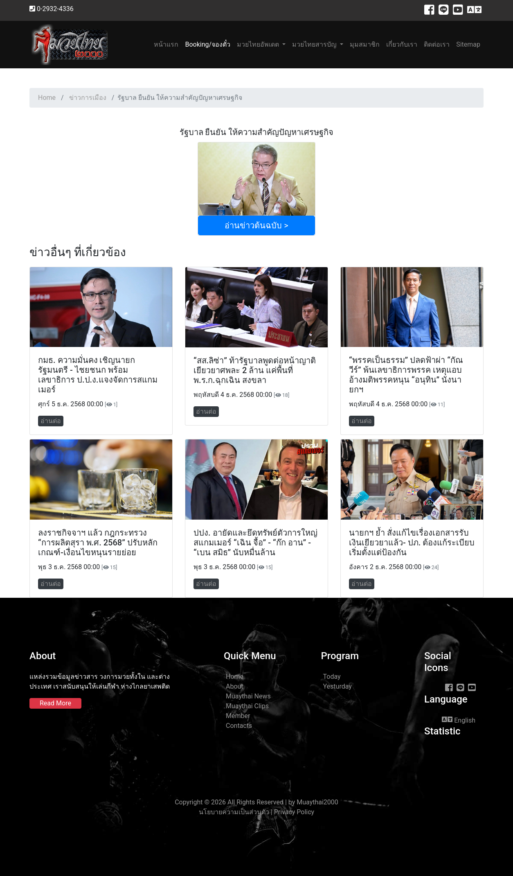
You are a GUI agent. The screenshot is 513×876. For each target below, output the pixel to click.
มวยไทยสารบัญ (315, 44)
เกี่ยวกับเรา (401, 44)
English (458, 719)
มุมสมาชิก (365, 44)
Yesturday (337, 686)
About (234, 686)
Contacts (239, 726)
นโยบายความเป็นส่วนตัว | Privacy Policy (256, 812)
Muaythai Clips (247, 706)
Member (238, 716)
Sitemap (468, 44)
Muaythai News (248, 696)
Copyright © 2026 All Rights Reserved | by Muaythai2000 (256, 802)
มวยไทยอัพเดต (259, 44)
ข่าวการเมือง (87, 97)
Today (332, 676)
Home (47, 97)
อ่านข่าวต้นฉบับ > (256, 225)
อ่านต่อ (50, 421)
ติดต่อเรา (437, 44)
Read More (55, 703)
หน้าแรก (168, 44)
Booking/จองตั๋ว (207, 44)
